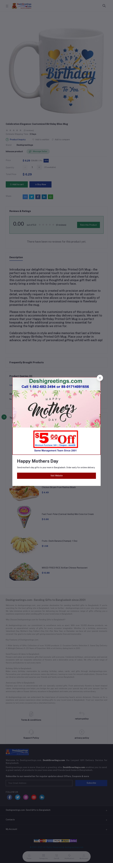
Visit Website (56, 475)
